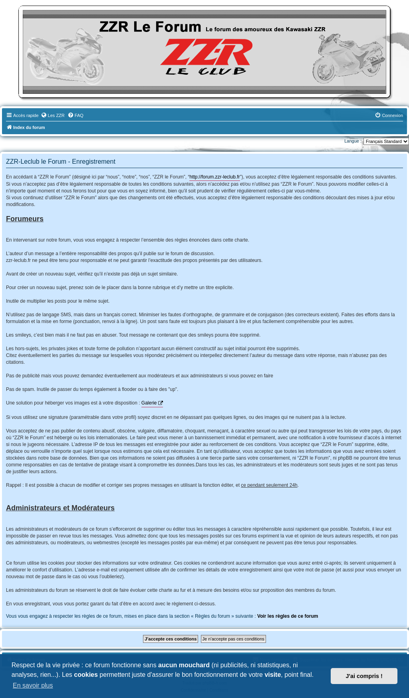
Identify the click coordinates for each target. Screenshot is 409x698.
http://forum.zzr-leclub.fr (214, 177)
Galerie (149, 403)
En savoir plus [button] (33, 685)
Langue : (352, 141)
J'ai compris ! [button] (364, 676)
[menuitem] (53, 115)
